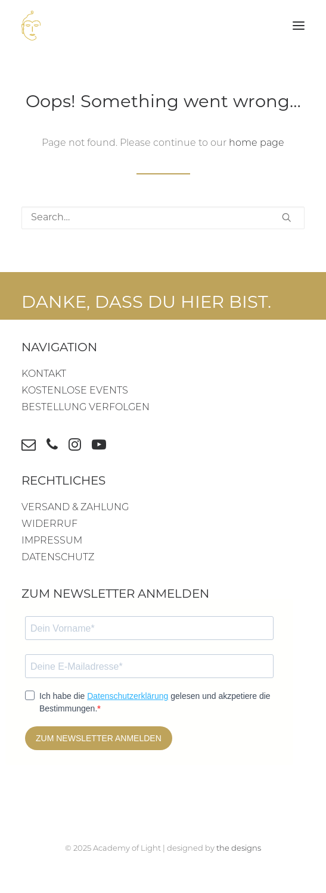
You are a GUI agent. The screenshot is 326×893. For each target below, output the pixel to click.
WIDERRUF (49, 524)
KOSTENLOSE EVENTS (74, 391)
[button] (298, 25)
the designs (238, 849)
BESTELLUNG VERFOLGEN (85, 408)
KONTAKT (43, 374)
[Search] (163, 218)
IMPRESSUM (51, 541)
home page (256, 143)
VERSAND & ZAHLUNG (75, 508)
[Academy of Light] (31, 25)
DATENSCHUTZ (57, 558)
